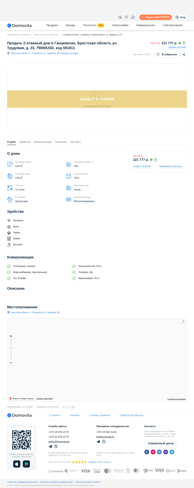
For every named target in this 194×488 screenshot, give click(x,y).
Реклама (75, 415)
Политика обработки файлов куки (56, 482)
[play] (26, 464)
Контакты (150, 426)
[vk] (159, 452)
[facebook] (146, 452)
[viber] (165, 452)
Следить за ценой (177, 47)
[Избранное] (126, 17)
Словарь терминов (99, 415)
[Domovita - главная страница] (19, 25)
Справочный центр (161, 443)
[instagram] (153, 452)
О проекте (54, 415)
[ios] (16, 464)
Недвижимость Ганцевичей (18, 35)
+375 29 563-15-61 (106, 432)
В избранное (167, 54)
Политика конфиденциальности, (23, 482)
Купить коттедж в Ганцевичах (46, 35)
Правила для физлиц (131, 415)
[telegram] (172, 452)
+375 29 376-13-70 (59, 432)
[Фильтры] (120, 17)
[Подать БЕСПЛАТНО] (155, 17)
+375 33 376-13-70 (59, 437)
